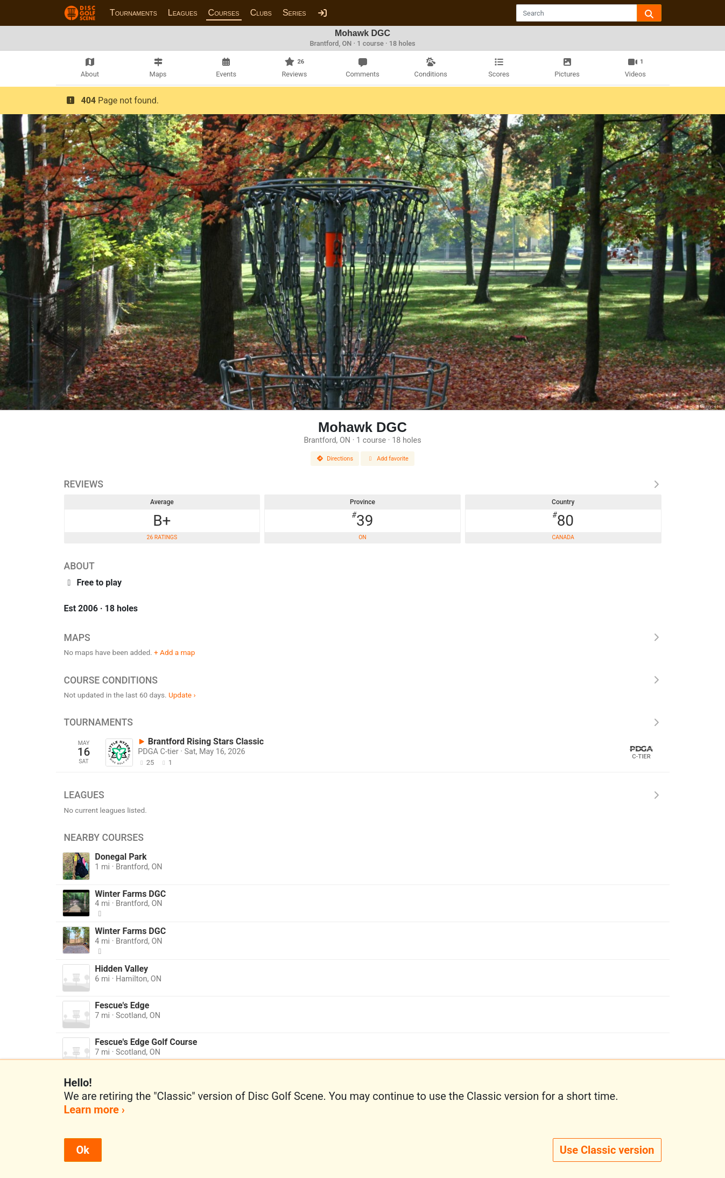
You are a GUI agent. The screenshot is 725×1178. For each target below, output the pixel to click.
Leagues (183, 12)
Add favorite (388, 458)
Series (294, 12)
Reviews (362, 484)
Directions (334, 458)
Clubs (261, 12)
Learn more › (94, 1109)
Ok (83, 1150)
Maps (362, 637)
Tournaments (133, 12)
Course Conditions (362, 680)
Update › (182, 695)
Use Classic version (607, 1150)
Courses (224, 12)
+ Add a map (174, 652)
